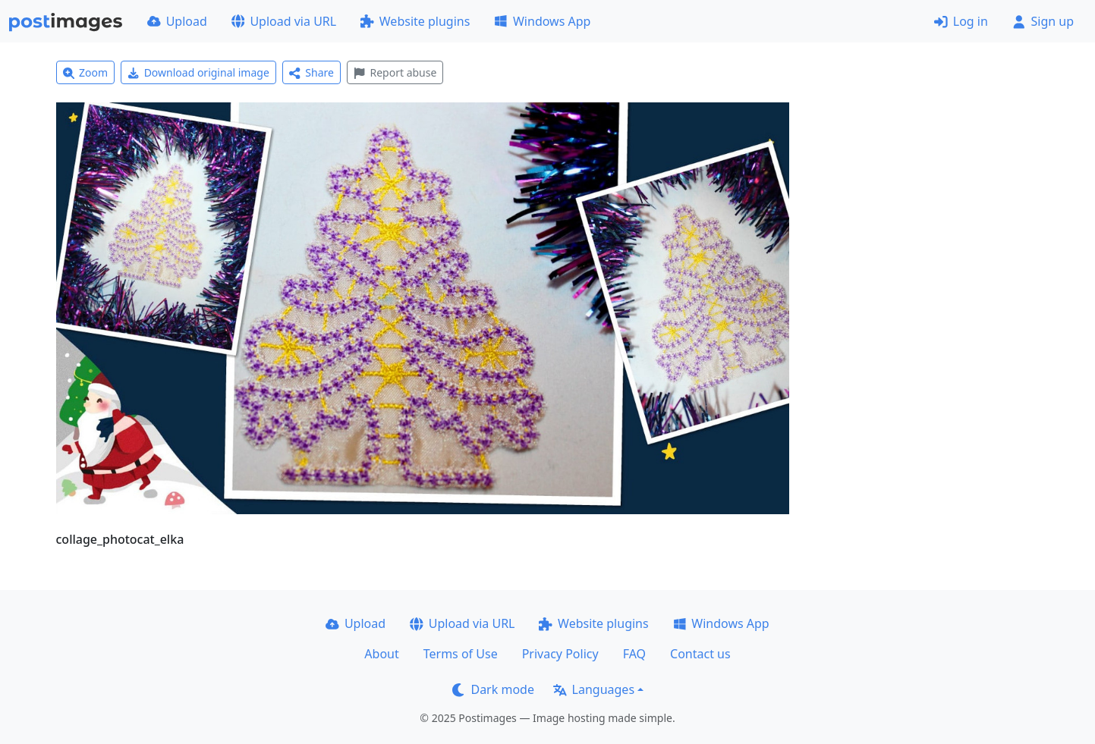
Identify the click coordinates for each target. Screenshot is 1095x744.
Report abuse (395, 72)
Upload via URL (283, 21)
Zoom (86, 72)
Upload (177, 21)
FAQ (634, 653)
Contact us (700, 653)
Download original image (198, 72)
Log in (961, 21)
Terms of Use (460, 653)
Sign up (1043, 21)
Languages (593, 689)
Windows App (542, 21)
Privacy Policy (560, 653)
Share (311, 72)
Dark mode (493, 689)
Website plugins (415, 21)
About (381, 653)
